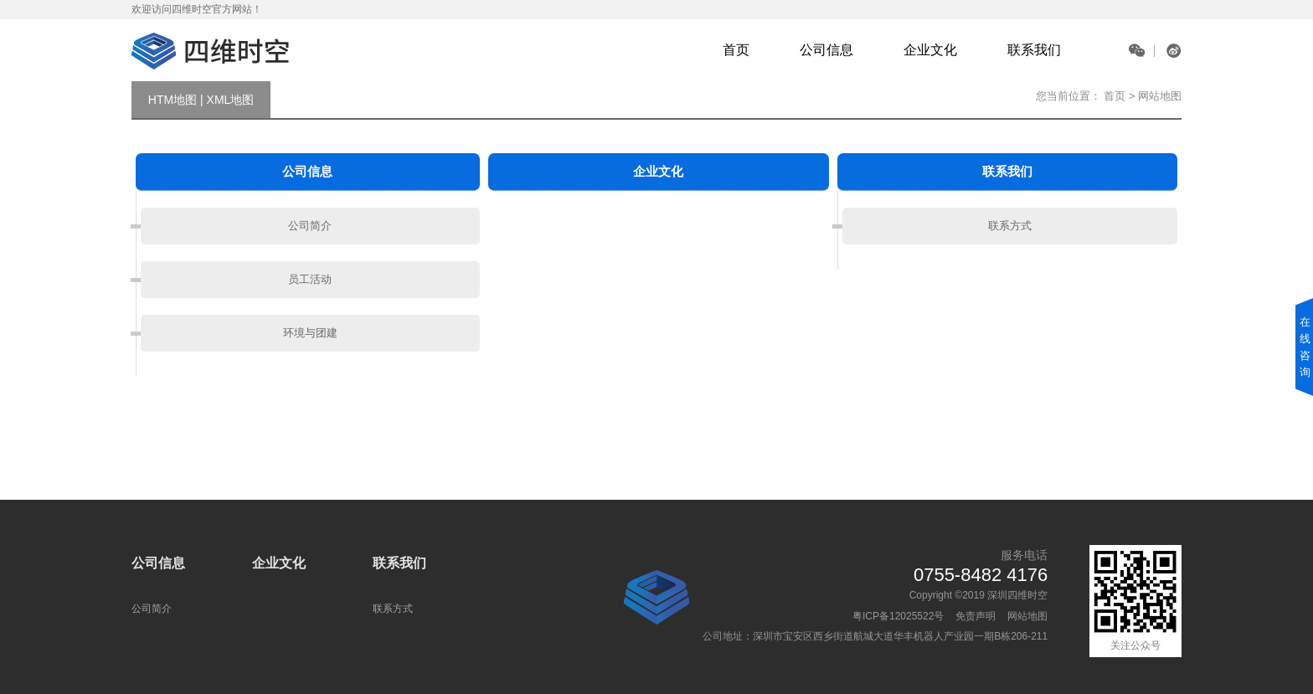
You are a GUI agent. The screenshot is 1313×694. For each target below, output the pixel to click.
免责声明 (975, 616)
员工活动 (310, 279)
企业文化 (930, 50)
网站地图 (1027, 616)
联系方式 (1010, 225)
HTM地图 (172, 99)
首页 (736, 50)
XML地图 (231, 99)
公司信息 (826, 50)
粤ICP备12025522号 (898, 616)
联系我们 (1034, 50)
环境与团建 (310, 332)
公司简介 (310, 225)
